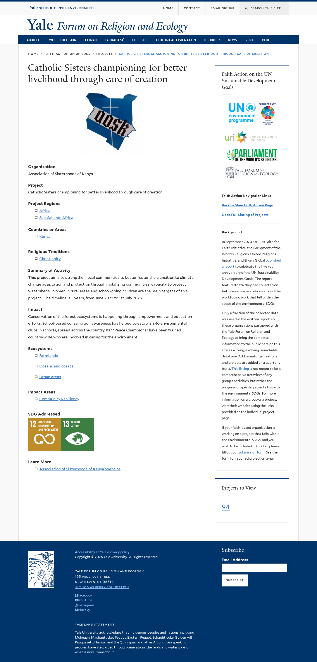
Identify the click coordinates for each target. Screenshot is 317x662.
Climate (91, 39)
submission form (251, 452)
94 (226, 507)
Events (249, 39)
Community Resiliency (59, 399)
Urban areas (50, 377)
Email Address (235, 560)
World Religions (63, 39)
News (232, 39)
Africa (44, 211)
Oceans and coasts (56, 366)
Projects (104, 54)
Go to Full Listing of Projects (245, 215)
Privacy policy (118, 552)
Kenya (44, 236)
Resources (212, 39)
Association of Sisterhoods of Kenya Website (80, 469)
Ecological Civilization (176, 39)
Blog (266, 39)
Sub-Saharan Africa (56, 217)
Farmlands (48, 355)
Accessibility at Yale (90, 552)
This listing (240, 369)
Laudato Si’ (114, 39)
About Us (34, 39)
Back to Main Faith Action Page (247, 205)
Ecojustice (140, 39)
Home (33, 54)
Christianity (50, 259)
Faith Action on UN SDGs (67, 54)
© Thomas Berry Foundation (102, 587)
